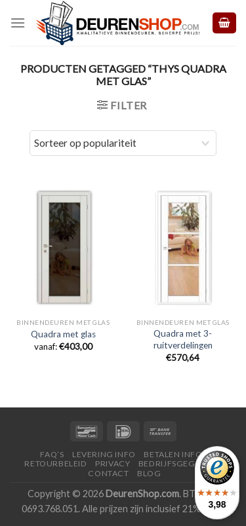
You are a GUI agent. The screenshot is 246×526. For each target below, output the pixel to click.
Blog (149, 473)
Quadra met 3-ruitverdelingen (183, 339)
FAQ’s (52, 454)
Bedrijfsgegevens (180, 463)
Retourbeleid (55, 463)
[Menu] (18, 23)
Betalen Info (173, 454)
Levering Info (104, 454)
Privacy (112, 463)
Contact (108, 473)
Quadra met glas (63, 334)
